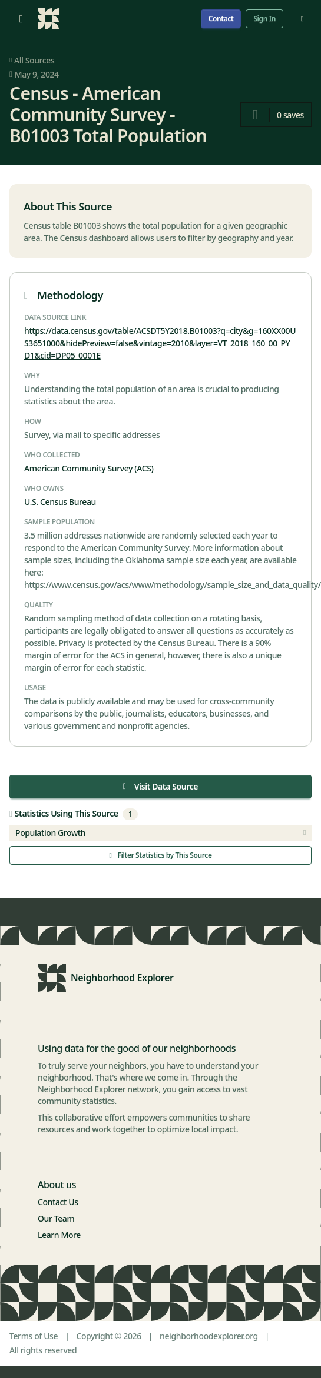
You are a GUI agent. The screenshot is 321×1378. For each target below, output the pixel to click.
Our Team (56, 1218)
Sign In (264, 19)
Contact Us (58, 1202)
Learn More (59, 1234)
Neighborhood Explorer (122, 977)
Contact (221, 19)
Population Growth (160, 832)
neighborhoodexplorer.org (209, 1336)
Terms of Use (33, 1336)
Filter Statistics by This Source (160, 855)
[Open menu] (21, 19)
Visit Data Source (160, 786)
